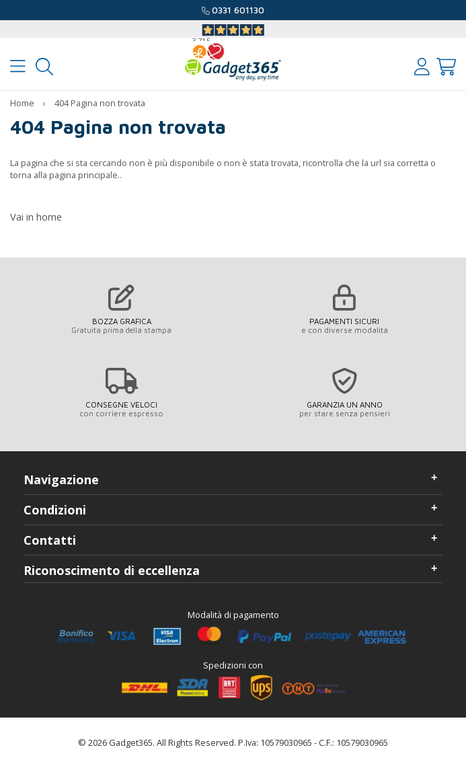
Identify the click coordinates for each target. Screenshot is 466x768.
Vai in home (36, 216)
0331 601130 (238, 10)
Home (22, 103)
